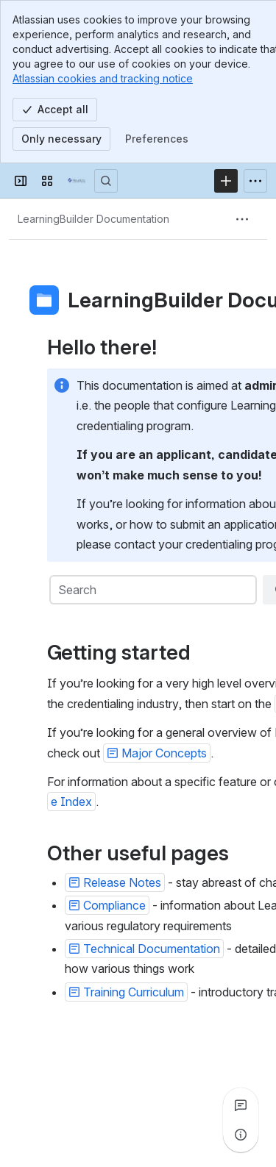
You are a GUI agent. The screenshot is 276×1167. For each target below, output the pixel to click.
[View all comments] (240, 1105)
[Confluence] (76, 181)
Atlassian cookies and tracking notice (103, 78)
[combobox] (152, 589)
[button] (156, 753)
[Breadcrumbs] (93, 219)
